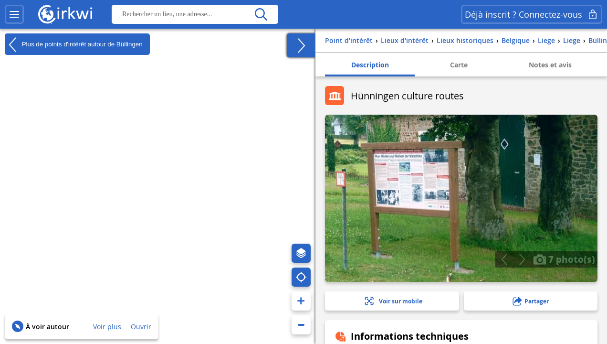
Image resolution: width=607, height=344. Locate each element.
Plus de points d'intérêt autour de (74, 44)
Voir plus (107, 326)
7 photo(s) (564, 259)
